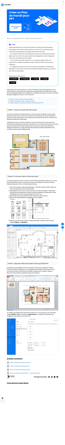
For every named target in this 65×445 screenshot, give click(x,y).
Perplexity (24, 78)
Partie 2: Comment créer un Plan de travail (22, 101)
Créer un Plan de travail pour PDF (19, 366)
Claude (44, 78)
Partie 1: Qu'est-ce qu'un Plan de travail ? (21, 99)
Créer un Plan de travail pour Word (20, 362)
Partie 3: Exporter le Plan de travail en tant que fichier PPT (26, 103)
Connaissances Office (18, 38)
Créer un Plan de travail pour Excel (20, 369)
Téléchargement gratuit (16, 27)
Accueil (9, 38)
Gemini (35, 78)
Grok (12, 82)
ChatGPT (13, 78)
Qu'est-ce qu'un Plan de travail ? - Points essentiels (25, 373)
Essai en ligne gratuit (27, 27)
